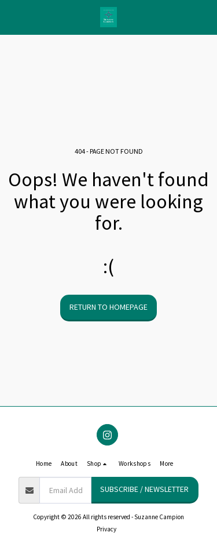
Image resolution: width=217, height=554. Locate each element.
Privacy (106, 529)
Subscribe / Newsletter (144, 489)
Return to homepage (108, 307)
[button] (13, 16)
